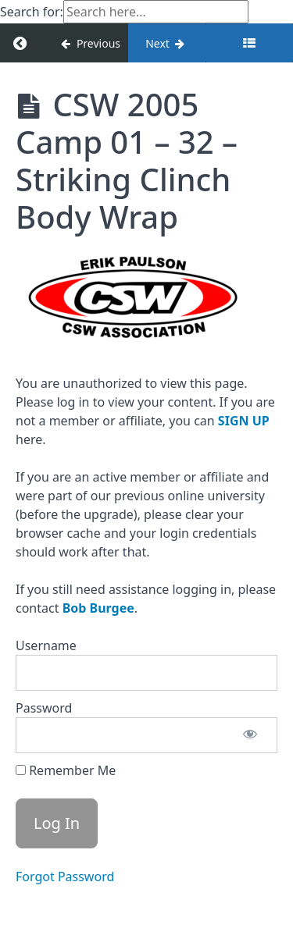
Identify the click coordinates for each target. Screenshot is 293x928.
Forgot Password (65, 876)
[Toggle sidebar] (249, 42)
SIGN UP (244, 420)
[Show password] (250, 735)
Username (46, 645)
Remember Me (66, 770)
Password (44, 707)
